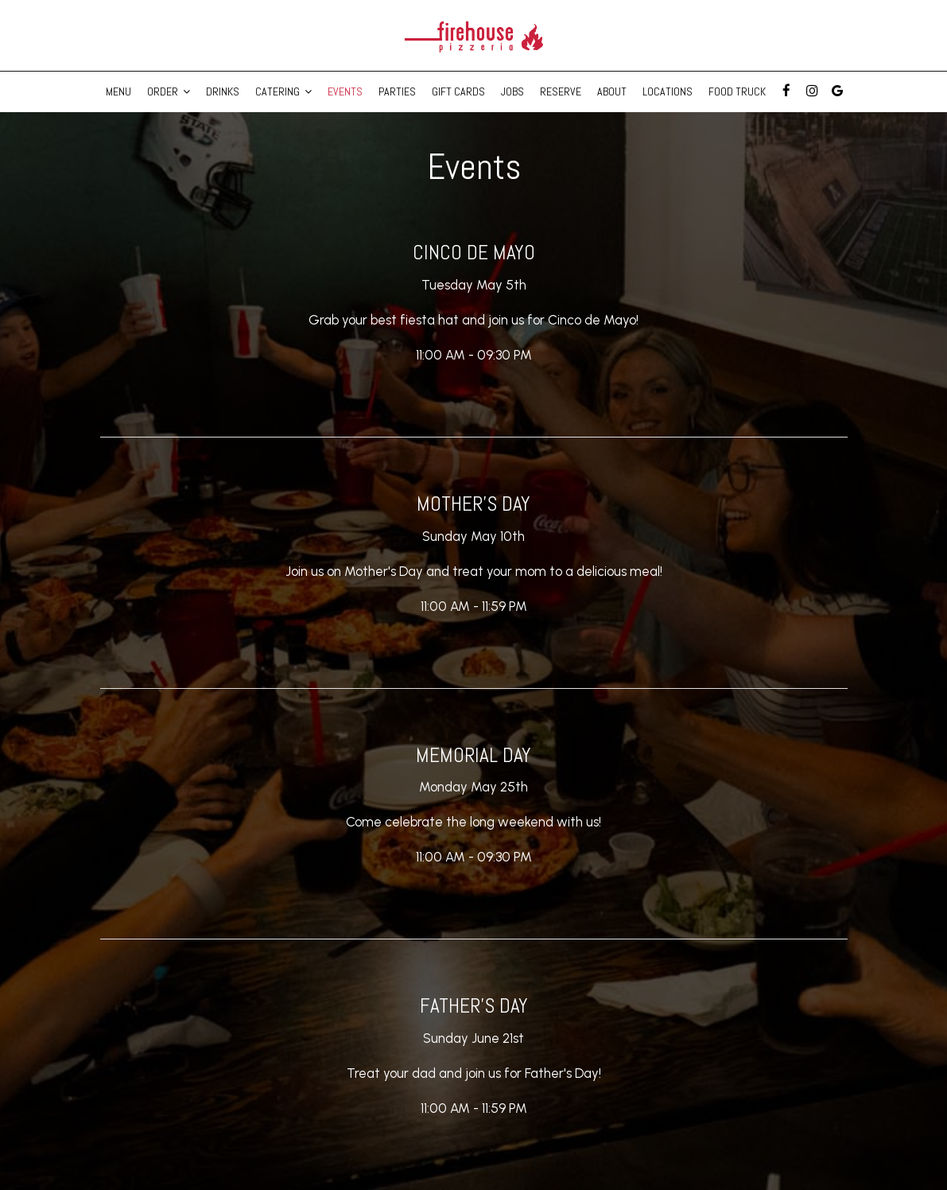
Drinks (222, 91)
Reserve (560, 91)
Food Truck (737, 91)
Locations (667, 91)
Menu (118, 91)
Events (345, 91)
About (612, 91)
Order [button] (168, 91)
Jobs (512, 91)
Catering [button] (283, 91)
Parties (397, 91)
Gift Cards (458, 91)
